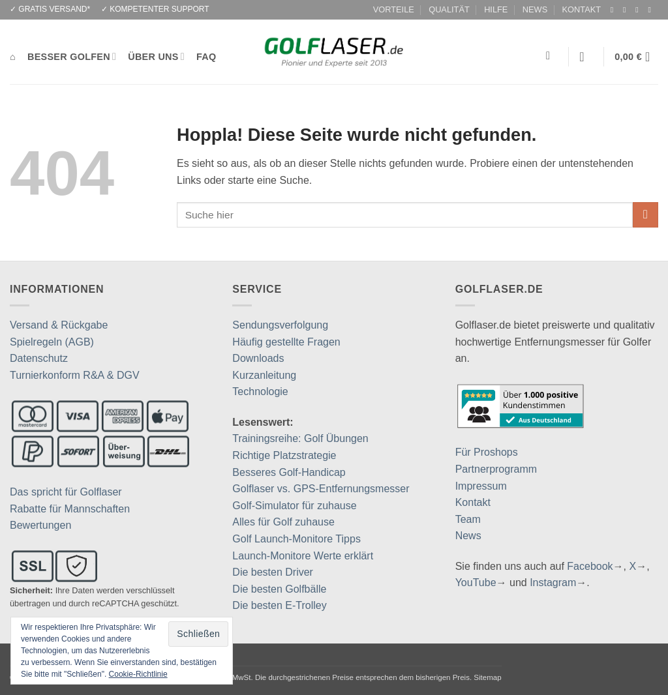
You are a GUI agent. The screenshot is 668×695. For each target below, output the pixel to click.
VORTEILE (393, 9)
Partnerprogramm (496, 469)
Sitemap (487, 677)
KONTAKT (581, 9)
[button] (585, 56)
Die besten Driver (272, 572)
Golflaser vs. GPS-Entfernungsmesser (320, 488)
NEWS (535, 9)
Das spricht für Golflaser (66, 491)
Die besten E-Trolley (279, 605)
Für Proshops (486, 452)
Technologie (260, 391)
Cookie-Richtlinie (138, 674)
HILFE (496, 9)
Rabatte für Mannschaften (70, 508)
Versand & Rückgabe (59, 325)
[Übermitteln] (645, 215)
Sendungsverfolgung (280, 325)
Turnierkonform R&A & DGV (75, 375)
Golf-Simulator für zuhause (294, 505)
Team (468, 519)
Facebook (590, 566)
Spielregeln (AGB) (52, 342)
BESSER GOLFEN (71, 56)
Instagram (553, 582)
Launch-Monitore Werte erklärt (302, 555)
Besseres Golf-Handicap (288, 472)
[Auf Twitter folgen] (639, 9)
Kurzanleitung (264, 375)
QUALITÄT (449, 9)
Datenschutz (39, 358)
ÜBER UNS (156, 56)
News (468, 535)
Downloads (258, 358)
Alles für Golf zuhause (283, 521)
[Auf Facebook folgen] (614, 9)
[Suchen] (551, 56)
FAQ (206, 57)
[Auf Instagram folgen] (627, 9)
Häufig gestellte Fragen (286, 342)
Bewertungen (40, 525)
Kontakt (473, 502)
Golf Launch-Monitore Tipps (296, 538)
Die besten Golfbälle (279, 589)
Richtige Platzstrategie (284, 455)
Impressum (481, 486)
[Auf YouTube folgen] (652, 9)
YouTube (475, 582)
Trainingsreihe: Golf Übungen (300, 438)
